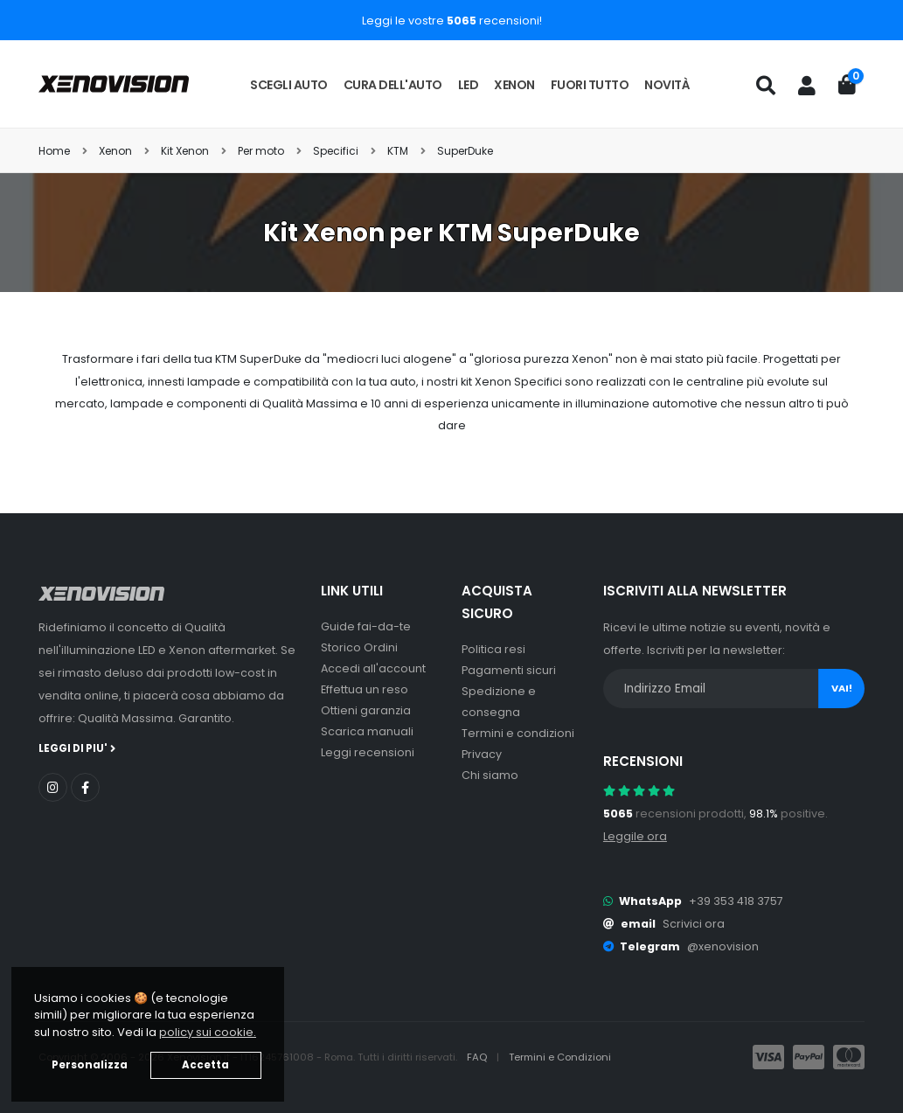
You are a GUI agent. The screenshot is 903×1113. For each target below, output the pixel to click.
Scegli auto (289, 85)
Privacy (482, 754)
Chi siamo (490, 775)
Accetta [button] (205, 1065)
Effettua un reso (364, 689)
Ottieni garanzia (366, 710)
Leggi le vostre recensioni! (452, 20)
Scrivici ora (694, 923)
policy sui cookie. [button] (207, 1032)
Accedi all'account (373, 668)
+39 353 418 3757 (736, 901)
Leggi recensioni (367, 752)
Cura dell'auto (393, 85)
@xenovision (723, 946)
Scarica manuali (367, 731)
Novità (667, 85)
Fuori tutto (590, 85)
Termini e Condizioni (560, 1057)
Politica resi (493, 649)
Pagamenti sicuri (509, 670)
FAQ (478, 1057)
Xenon (514, 85)
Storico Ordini (359, 647)
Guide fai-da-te (366, 626)
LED (468, 85)
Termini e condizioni (518, 733)
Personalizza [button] (90, 1065)
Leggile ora (635, 836)
